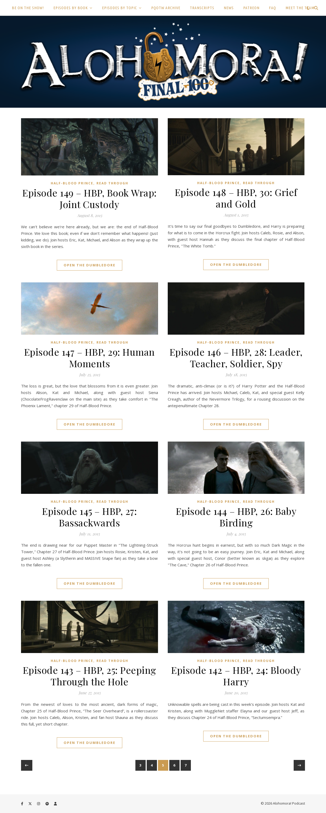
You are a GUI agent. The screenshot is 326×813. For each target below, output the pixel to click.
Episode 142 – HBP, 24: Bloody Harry (236, 676)
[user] (55, 803)
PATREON (251, 8)
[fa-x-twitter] (30, 803)
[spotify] (47, 803)
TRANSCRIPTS (202, 8)
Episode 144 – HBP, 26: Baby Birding (236, 517)
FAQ (272, 8)
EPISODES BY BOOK (70, 8)
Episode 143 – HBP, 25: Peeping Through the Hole (89, 676)
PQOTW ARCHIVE (165, 8)
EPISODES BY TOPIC (119, 8)
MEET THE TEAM (300, 8)
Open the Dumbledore (89, 265)
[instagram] (39, 803)
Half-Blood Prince (72, 183)
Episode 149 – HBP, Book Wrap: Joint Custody (89, 198)
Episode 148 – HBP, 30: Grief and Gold (236, 198)
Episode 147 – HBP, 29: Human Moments (89, 357)
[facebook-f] (22, 803)
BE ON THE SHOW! (28, 8)
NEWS (229, 8)
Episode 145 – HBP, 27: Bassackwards (89, 517)
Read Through (112, 183)
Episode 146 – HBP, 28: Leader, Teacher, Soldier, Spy (236, 357)
